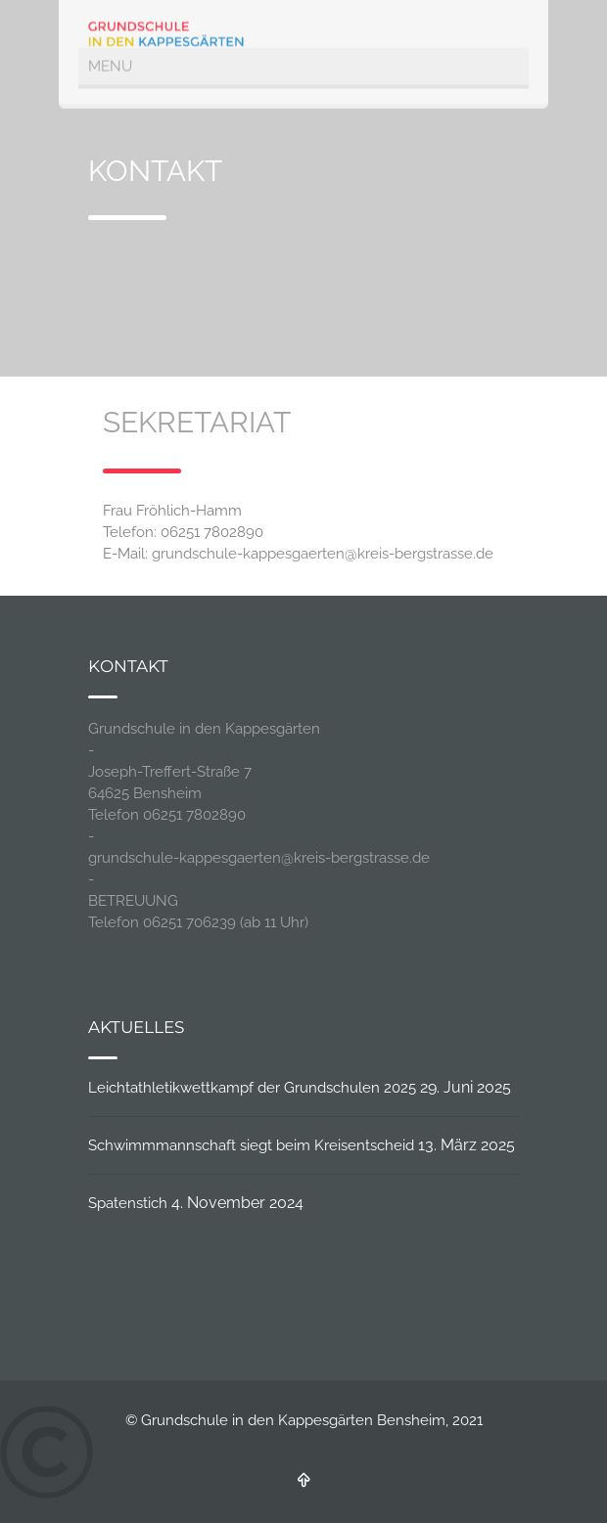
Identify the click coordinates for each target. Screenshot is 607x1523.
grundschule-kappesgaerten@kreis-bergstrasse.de (322, 553)
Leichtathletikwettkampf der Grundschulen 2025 (252, 1088)
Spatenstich (127, 1203)
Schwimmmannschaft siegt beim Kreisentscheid (251, 1145)
